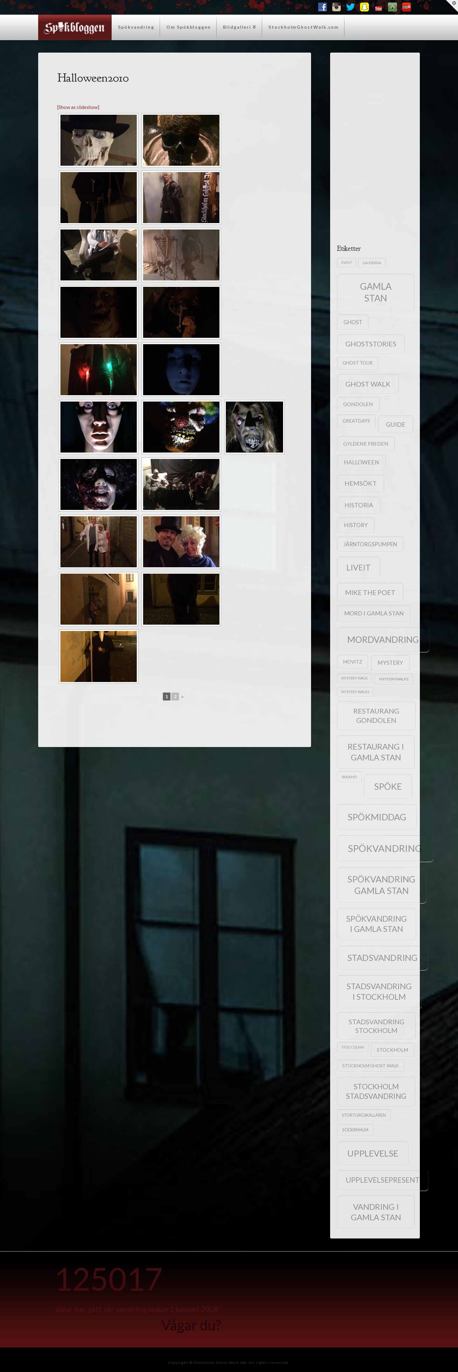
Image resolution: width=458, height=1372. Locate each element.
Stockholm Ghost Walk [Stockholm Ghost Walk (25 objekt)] (370, 1065)
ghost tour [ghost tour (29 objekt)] (357, 363)
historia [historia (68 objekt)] (358, 505)
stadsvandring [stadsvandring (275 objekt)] (382, 957)
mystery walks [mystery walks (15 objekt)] (355, 692)
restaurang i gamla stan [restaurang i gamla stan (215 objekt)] (376, 752)
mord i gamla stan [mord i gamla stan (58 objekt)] (374, 613)
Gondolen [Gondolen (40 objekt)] (358, 404)
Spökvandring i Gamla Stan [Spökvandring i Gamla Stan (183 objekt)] (376, 923)
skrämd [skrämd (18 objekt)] (349, 776)
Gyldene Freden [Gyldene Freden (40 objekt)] (365, 443)
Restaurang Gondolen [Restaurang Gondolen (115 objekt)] (376, 715)
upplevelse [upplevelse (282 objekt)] (372, 1153)
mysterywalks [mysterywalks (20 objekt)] (393, 679)
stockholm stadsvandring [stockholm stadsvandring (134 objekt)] (376, 1091)
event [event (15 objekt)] (346, 262)
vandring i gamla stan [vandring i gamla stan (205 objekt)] (376, 1212)
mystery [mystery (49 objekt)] (390, 662)
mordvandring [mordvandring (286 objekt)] (383, 639)
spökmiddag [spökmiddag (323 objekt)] (377, 816)
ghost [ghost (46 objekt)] (353, 322)
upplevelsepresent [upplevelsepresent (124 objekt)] (383, 1180)
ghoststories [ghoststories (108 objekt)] (370, 344)
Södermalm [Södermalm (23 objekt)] (355, 1129)
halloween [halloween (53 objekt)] (361, 462)
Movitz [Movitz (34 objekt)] (352, 661)
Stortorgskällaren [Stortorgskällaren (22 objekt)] (364, 1115)
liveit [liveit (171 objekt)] (358, 567)
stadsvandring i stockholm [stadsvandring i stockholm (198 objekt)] (379, 991)
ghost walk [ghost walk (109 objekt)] (368, 384)
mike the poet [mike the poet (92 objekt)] (370, 592)
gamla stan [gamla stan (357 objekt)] (376, 292)
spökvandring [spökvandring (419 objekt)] (385, 848)
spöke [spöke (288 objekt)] (388, 786)
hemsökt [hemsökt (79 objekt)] (360, 483)
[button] (452, 6)
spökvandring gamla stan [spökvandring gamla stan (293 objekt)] (381, 885)
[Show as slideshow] (78, 107)
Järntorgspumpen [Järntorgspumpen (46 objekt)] (370, 544)
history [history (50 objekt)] (356, 525)
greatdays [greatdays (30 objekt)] (356, 421)
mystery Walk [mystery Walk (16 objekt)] (354, 678)
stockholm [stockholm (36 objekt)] (392, 1050)
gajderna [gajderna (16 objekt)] (372, 263)
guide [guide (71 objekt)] (396, 424)
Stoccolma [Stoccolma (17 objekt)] (353, 1047)
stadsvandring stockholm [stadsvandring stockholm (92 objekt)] (376, 1026)
